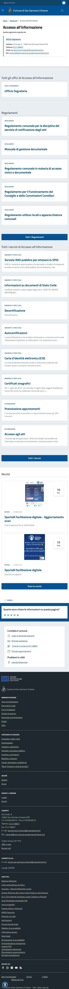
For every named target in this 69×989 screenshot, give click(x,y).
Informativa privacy (9, 932)
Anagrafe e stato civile (13, 255)
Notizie (7, 512)
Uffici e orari (6, 844)
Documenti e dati (8, 705)
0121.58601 (18, 47)
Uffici (3, 725)
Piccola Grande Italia (9, 924)
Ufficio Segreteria (13, 39)
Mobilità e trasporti (9, 758)
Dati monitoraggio (8, 976)
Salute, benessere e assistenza (14, 762)
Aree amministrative (9, 701)
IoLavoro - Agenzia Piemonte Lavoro (16, 888)
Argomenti (13, 20)
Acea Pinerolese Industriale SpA (14, 900)
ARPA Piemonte (8, 912)
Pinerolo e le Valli (8, 916)
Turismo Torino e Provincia (11, 908)
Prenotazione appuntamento (13, 952)
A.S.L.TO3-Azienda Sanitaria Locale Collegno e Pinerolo (24, 896)
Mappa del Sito (17, 979)
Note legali (5, 936)
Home (5, 20)
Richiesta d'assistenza (10, 955)
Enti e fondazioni (8, 709)
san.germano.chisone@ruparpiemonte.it (27, 50)
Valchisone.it (6, 920)
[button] (5, 984)
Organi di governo (8, 713)
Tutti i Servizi (34, 458)
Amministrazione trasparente (13, 943)
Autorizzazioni (10, 404)
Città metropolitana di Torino (13, 884)
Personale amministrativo (11, 717)
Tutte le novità (34, 586)
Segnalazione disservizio (11, 949)
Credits (45, 976)
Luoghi (4, 797)
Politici (4, 721)
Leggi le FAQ (6, 946)
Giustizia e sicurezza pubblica (13, 750)
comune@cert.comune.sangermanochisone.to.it (29, 53)
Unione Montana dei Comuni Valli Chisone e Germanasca (24, 892)
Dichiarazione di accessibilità (12, 939)
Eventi (4, 801)
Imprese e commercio (10, 754)
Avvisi (3, 783)
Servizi (29, 976)
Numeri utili (6, 848)
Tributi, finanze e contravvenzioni (14, 766)
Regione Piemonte (9, 3)
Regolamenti (9, 121)
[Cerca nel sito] (61, 11)
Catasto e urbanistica (10, 746)
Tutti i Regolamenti (34, 237)
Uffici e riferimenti (12, 86)
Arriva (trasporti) (8, 904)
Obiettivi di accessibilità (10, 928)
